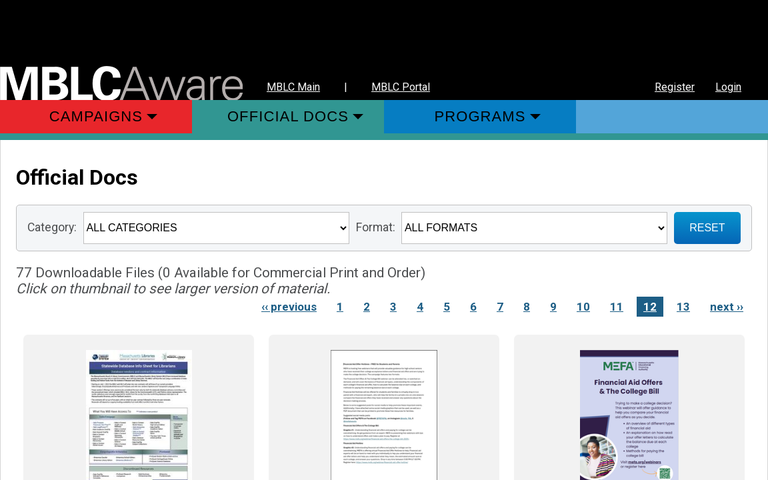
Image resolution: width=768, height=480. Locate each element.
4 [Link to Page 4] (420, 306)
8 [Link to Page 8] (526, 306)
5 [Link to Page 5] (446, 306)
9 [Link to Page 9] (553, 306)
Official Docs (288, 116)
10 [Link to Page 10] (583, 306)
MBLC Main (293, 87)
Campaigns (96, 116)
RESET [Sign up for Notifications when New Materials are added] (707, 227)
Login (728, 87)
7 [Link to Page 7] (500, 306)
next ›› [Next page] (726, 306)
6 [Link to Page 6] (473, 306)
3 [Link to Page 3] (393, 306)
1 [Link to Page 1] (340, 306)
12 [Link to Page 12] (650, 306)
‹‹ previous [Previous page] (289, 306)
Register (675, 87)
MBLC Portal (400, 87)
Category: (52, 227)
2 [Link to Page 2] (366, 306)
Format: (375, 227)
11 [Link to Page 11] (616, 306)
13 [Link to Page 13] (683, 306)
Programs (479, 116)
